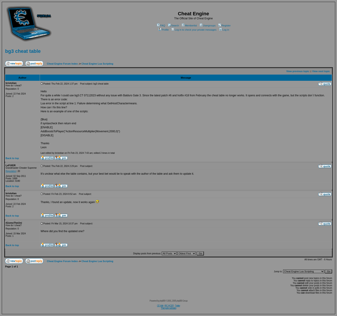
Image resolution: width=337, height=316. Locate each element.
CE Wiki (160, 305)
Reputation (11, 171)
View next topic (321, 71)
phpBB (162, 301)
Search (173, 25)
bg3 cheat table (23, 51)
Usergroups (208, 25)
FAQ (161, 25)
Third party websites (168, 308)
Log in (224, 29)
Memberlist (189, 25)
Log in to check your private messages (194, 29)
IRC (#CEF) (169, 305)
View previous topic (297, 71)
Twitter (177, 305)
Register (224, 25)
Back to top (12, 158)
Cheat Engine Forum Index (62, 63)
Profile (163, 29)
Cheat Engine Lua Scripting (97, 63)
